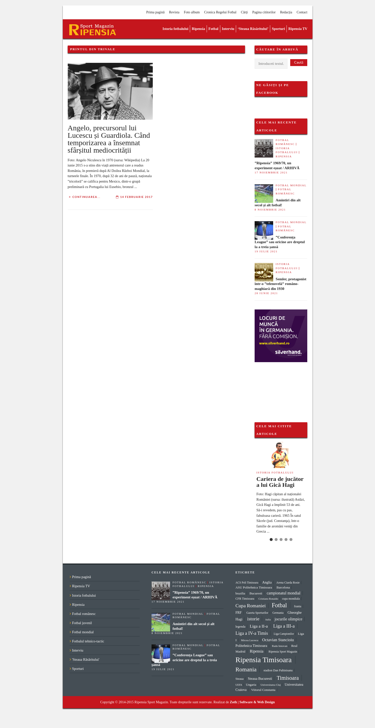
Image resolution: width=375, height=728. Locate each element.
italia (268, 619)
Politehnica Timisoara (251, 646)
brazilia (240, 593)
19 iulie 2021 (266, 251)
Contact (302, 12)
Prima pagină (155, 12)
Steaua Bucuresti (260, 679)
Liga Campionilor (284, 633)
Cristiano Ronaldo (268, 598)
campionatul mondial (284, 593)
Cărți (244, 12)
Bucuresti (255, 593)
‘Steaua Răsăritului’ (253, 29)
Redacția (286, 12)
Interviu (228, 29)
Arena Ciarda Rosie (288, 582)
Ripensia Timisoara (264, 660)
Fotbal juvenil (82, 623)
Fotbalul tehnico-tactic (88, 641)
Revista (174, 12)
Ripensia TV (298, 29)
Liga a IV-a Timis (252, 633)
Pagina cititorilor (263, 12)
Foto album (192, 12)
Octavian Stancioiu (278, 639)
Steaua (240, 679)
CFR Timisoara (245, 598)
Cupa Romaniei (251, 605)
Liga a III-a (284, 626)
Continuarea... (86, 196)
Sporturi (278, 29)
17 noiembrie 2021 (271, 172)
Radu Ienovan (279, 645)
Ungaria (251, 684)
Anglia (267, 582)
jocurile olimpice (288, 619)
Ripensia (198, 29)
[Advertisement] (279, 387)
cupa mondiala (291, 598)
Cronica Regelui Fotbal (220, 12)
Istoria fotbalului (175, 29)
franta (297, 606)
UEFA (239, 684)
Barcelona (283, 587)
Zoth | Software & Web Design (252, 702)
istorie (253, 618)
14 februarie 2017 (136, 196)
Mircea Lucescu (249, 640)
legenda (240, 626)
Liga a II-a (259, 626)
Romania (246, 669)
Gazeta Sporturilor (257, 612)
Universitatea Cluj (271, 684)
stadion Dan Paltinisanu (278, 670)
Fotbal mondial (291, 185)
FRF (239, 612)
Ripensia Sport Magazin (282, 651)
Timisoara (288, 678)
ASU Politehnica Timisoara (254, 587)
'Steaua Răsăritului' (85, 659)
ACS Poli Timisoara (247, 582)
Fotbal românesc (84, 614)
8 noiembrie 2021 (270, 209)
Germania (278, 612)
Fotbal (213, 29)
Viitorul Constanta (263, 690)
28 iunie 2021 (266, 293)
